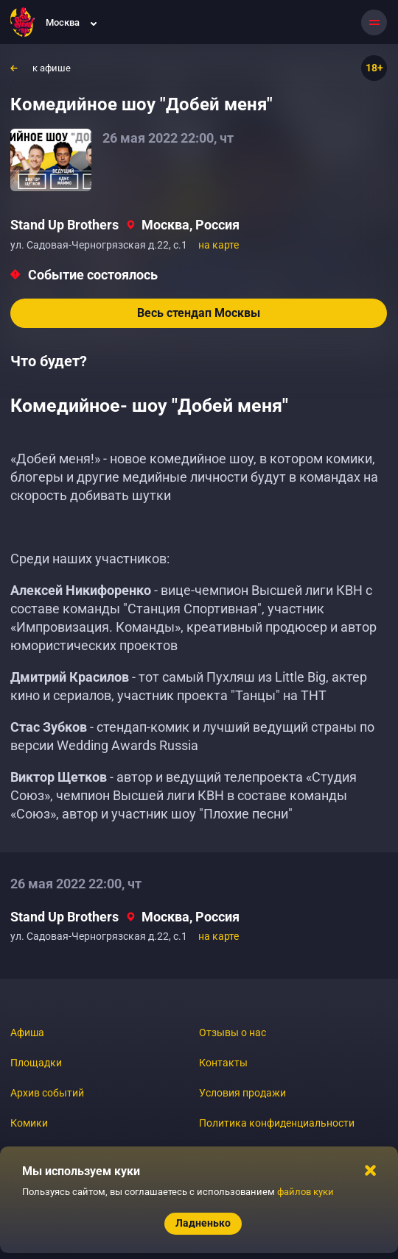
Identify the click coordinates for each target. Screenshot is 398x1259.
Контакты (223, 1063)
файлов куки (305, 1191)
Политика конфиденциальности (277, 1123)
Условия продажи (242, 1093)
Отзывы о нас (232, 1032)
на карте (218, 245)
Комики (29, 1123)
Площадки (36, 1063)
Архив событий (47, 1093)
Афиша (27, 1032)
